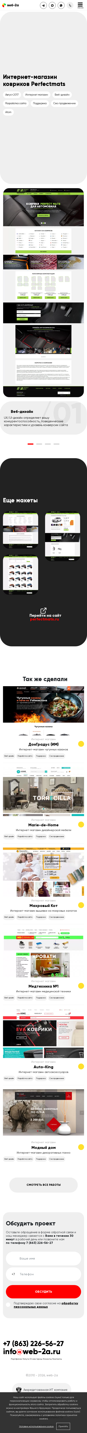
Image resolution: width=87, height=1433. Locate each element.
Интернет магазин (36, 94)
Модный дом (43, 1147)
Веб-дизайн (62, 94)
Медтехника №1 (43, 986)
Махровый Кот (44, 905)
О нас (33, 1359)
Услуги (26, 1359)
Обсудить (43, 1291)
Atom (8, 112)
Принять (63, 1426)
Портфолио (16, 1359)
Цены (39, 1359)
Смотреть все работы (44, 1185)
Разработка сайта (15, 103)
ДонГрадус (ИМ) (43, 744)
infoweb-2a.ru (31, 1351)
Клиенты (47, 1359)
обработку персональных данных (46, 1305)
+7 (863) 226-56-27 (33, 1343)
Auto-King (43, 1066)
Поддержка (40, 103)
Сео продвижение (64, 103)
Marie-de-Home (43, 825)
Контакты (57, 1359)
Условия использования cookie (36, 1426)
